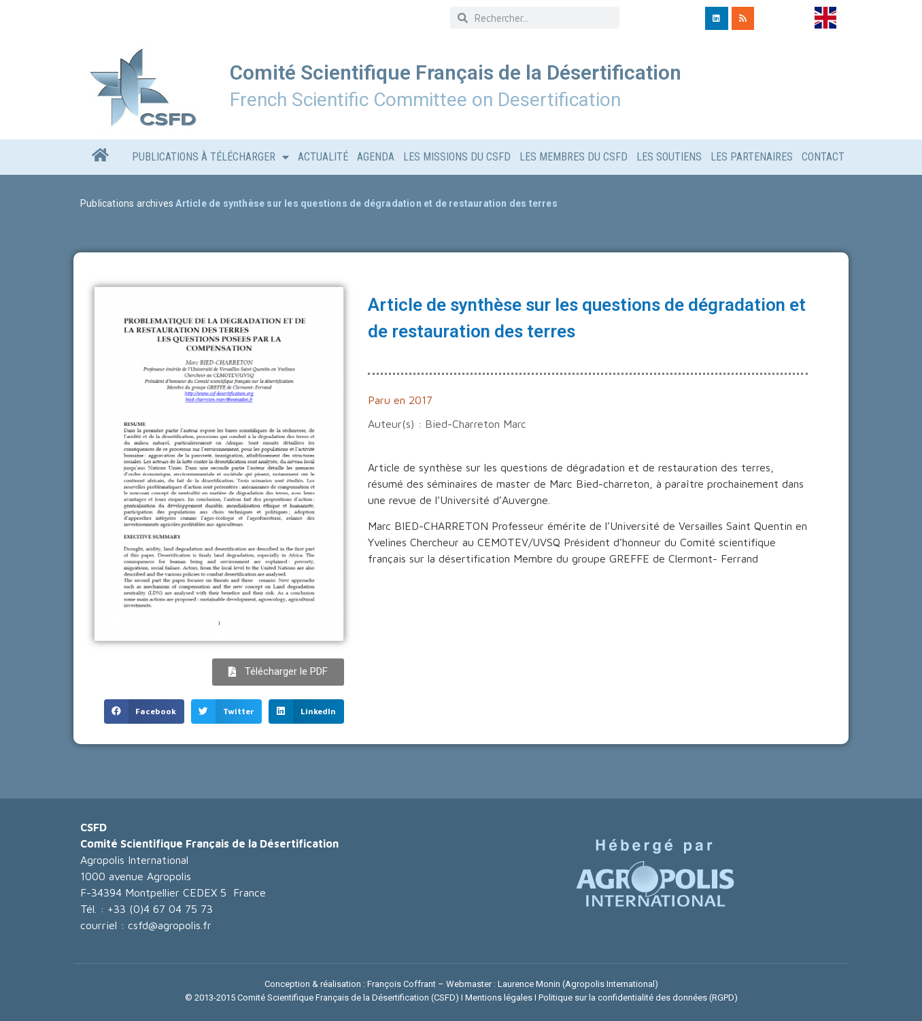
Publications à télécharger (210, 157)
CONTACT (823, 156)
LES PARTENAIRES (752, 156)
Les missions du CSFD (457, 156)
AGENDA (375, 156)
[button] (144, 711)
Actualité (323, 156)
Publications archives (126, 203)
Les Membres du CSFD (573, 156)
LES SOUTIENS (669, 156)
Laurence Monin (529, 984)
